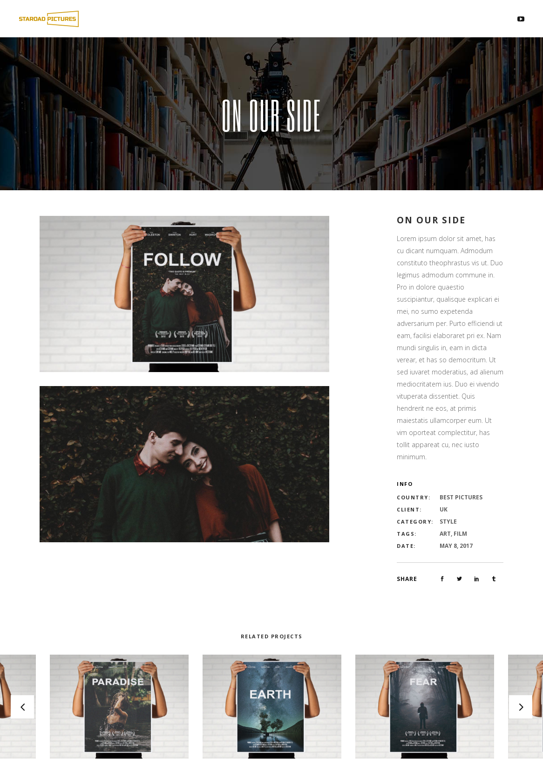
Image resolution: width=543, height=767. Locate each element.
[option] (272, 707)
